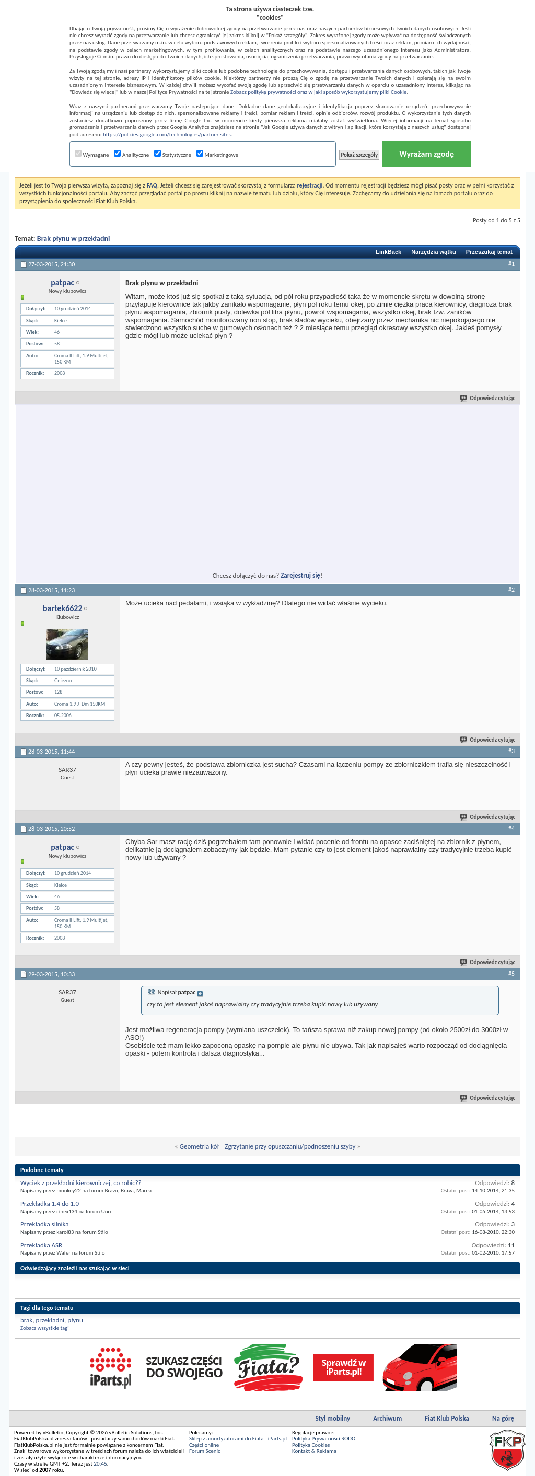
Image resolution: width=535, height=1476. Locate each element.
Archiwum (387, 1418)
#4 (511, 828)
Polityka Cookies (311, 1445)
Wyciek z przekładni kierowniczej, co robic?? (81, 1183)
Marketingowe (217, 154)
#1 (511, 263)
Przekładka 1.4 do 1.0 (49, 1204)
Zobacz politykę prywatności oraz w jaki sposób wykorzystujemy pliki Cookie (318, 92)
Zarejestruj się (300, 575)
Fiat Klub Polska (447, 1418)
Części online (204, 1445)
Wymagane (92, 154)
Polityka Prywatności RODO (323, 1438)
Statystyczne (172, 154)
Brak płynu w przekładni (73, 238)
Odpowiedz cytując (488, 398)
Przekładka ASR (41, 1245)
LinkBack (388, 252)
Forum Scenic (204, 1451)
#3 (511, 751)
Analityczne (131, 154)
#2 (511, 589)
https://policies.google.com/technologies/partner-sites (167, 134)
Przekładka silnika (44, 1224)
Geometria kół (199, 1146)
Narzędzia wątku (433, 252)
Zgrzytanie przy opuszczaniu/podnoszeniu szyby (290, 1146)
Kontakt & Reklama (314, 1451)
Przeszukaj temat (489, 252)
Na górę (503, 1418)
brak (26, 1320)
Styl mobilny (332, 1418)
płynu (75, 1320)
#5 (511, 973)
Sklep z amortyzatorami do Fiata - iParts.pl (238, 1438)
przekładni (50, 1320)
